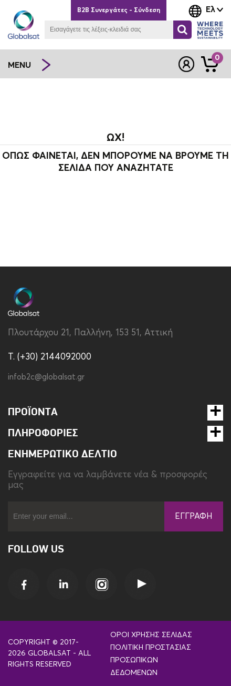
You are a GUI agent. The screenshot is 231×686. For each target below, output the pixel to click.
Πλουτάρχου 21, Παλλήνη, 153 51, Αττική (90, 333)
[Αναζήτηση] (182, 30)
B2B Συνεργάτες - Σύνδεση (118, 10)
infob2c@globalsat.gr (46, 377)
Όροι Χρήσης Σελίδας (151, 635)
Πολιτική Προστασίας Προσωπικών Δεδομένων (150, 660)
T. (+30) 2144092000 (49, 357)
